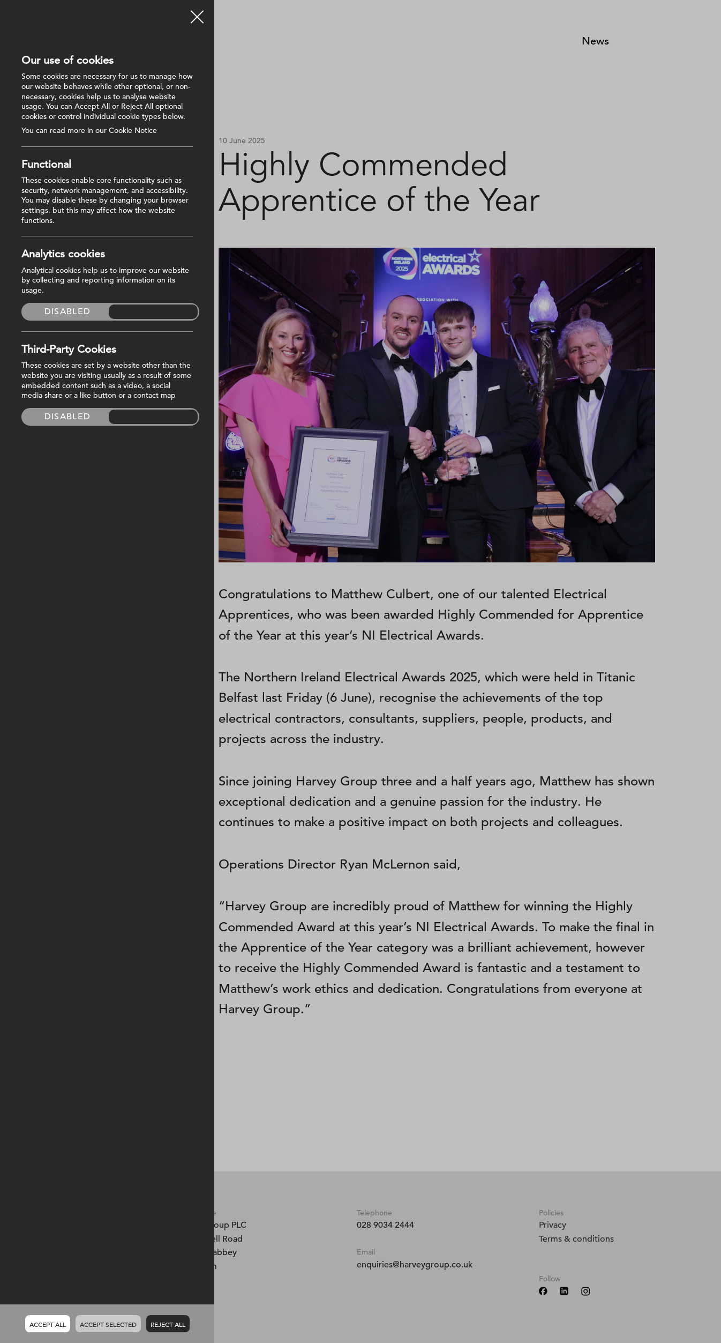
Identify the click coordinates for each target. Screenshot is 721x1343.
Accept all (47, 1324)
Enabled (153, 311)
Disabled (67, 311)
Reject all (168, 1324)
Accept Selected (108, 1324)
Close (197, 12)
